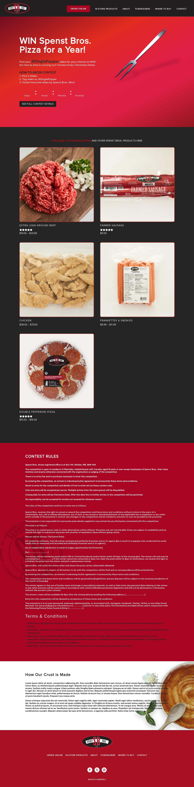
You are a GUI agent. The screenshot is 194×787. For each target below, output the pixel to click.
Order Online (78, 9)
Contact (182, 9)
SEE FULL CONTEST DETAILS (38, 104)
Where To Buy (163, 9)
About (126, 9)
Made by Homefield (97, 779)
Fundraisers (142, 9)
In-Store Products (106, 9)
